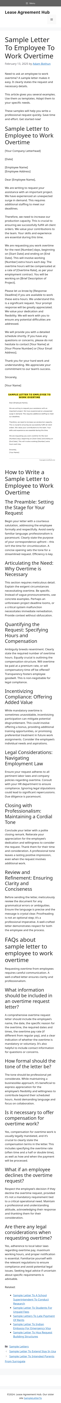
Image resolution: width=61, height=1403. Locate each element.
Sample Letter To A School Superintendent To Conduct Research (31, 1299)
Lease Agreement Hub (27, 12)
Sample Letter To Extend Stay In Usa (32, 1351)
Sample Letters (19, 1346)
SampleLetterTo (33, 1398)
